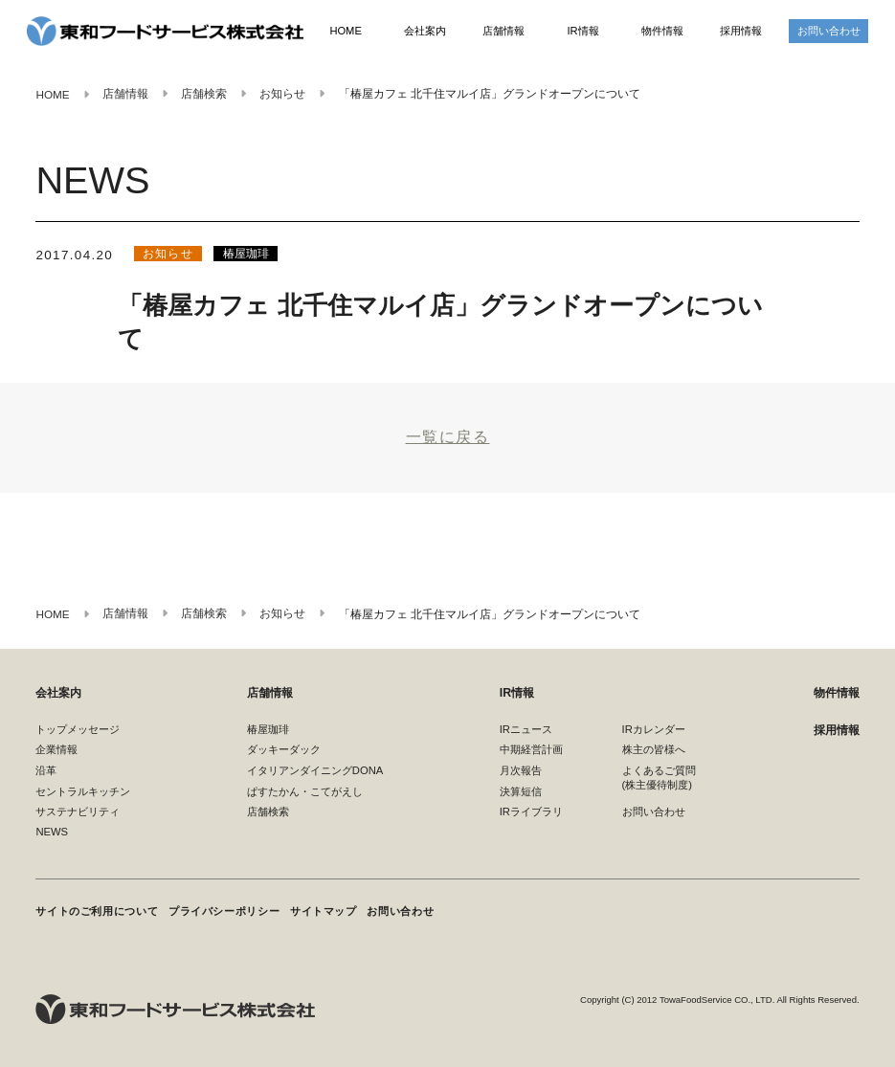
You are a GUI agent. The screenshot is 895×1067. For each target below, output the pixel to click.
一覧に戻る (448, 437)
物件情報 (662, 30)
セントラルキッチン (82, 791)
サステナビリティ (77, 812)
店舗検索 (268, 812)
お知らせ (168, 253)
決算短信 (521, 791)
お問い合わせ (829, 30)
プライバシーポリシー (224, 911)
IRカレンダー (653, 729)
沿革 (45, 770)
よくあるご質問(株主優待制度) (659, 777)
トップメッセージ (77, 729)
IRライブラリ (531, 812)
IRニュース (526, 729)
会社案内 (425, 30)
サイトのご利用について (96, 911)
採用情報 (741, 30)
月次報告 (521, 770)
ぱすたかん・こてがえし (305, 791)
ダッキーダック (284, 750)
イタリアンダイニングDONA (315, 770)
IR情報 (582, 30)
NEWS (51, 832)
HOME (345, 30)
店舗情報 (503, 30)
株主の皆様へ (653, 750)
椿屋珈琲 (246, 253)
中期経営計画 (531, 750)
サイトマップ (324, 911)
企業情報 (56, 750)
